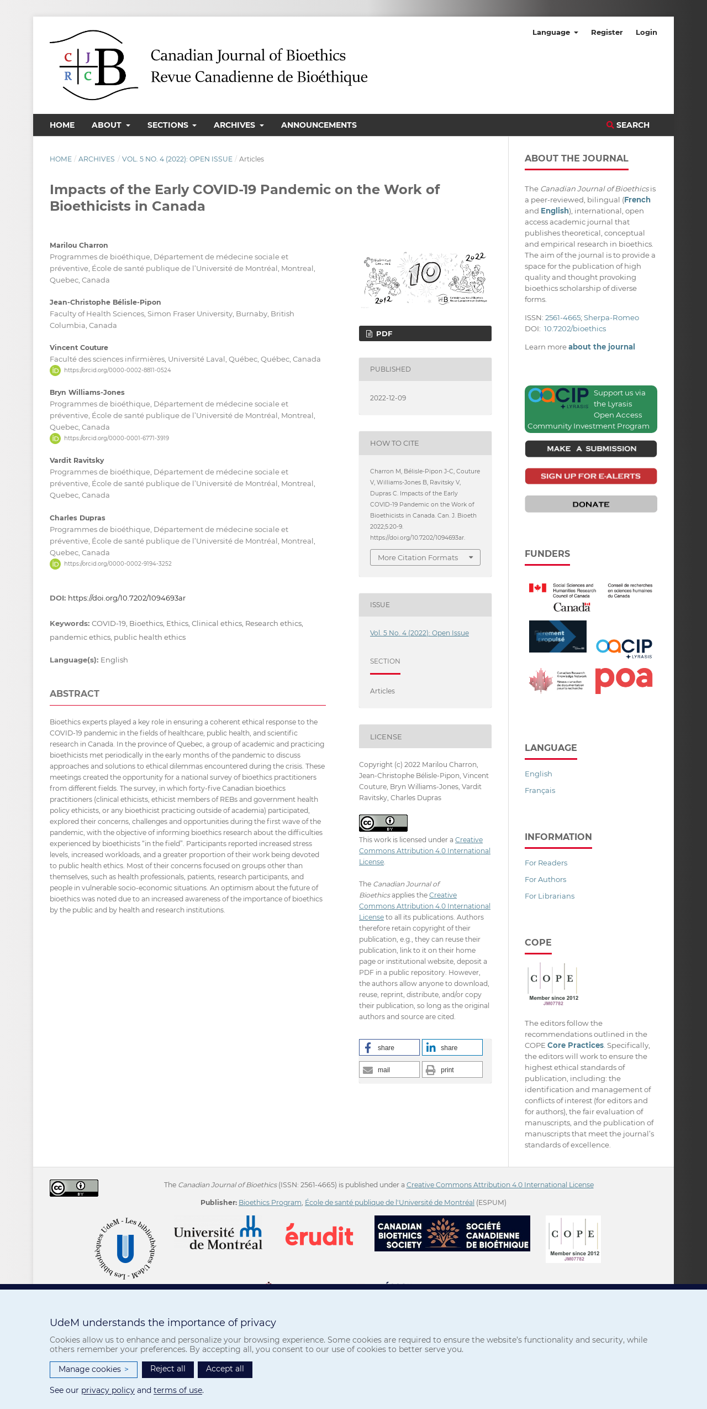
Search (628, 125)
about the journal (601, 346)
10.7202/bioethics (575, 328)
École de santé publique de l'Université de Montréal (389, 1202)
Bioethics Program (270, 1202)
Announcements (319, 125)
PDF (383, 333)
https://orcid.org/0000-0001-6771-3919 (116, 438)
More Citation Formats (418, 557)
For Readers (546, 862)
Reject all (168, 1369)
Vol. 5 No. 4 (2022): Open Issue (177, 159)
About (108, 125)
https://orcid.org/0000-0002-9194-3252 (118, 563)
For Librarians (549, 895)
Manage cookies (94, 1369)
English (538, 773)
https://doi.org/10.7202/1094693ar (127, 597)
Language (552, 32)
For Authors (545, 879)
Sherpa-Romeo (611, 317)
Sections (169, 125)
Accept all (225, 1369)
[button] (389, 1047)
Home (62, 125)
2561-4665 (563, 317)
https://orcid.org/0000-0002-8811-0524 (117, 370)
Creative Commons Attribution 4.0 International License (424, 851)
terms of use (178, 1390)
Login (646, 32)
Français (540, 790)
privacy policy (108, 1390)
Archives (235, 125)
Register (607, 32)
